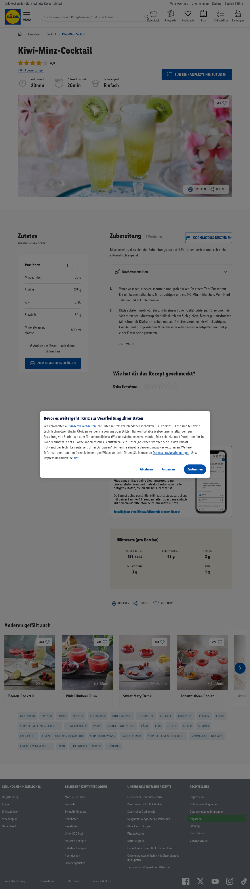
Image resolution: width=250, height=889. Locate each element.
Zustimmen (195, 469)
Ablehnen (146, 469)
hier (75, 458)
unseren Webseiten (83, 426)
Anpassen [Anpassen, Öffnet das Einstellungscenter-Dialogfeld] (168, 469)
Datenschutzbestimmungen (171, 452)
